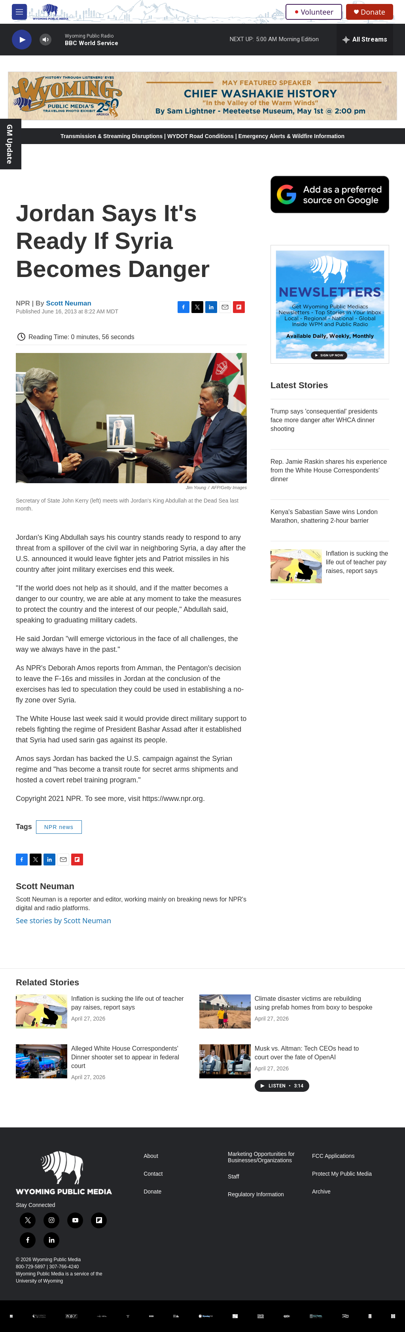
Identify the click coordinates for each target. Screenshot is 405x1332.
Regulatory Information (256, 1194)
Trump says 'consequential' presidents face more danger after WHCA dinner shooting (324, 420)
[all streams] (365, 39)
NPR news (59, 827)
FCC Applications (333, 1156)
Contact (153, 1174)
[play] (21, 39)
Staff (233, 1177)
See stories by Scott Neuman (63, 920)
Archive (321, 1192)
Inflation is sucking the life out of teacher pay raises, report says (357, 562)
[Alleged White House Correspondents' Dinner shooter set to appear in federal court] (41, 1061)
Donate (373, 12)
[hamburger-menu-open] (19, 12)
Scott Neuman (68, 303)
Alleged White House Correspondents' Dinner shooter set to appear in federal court (125, 1057)
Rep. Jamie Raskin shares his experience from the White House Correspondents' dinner (329, 470)
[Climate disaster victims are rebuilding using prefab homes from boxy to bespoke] (225, 1011)
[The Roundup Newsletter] (330, 304)
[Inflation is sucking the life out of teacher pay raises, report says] (296, 566)
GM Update (10, 144)
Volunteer (313, 12)
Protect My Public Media (342, 1174)
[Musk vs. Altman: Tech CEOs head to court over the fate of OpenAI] (225, 1061)
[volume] (45, 40)
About (151, 1156)
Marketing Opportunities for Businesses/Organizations (261, 1157)
